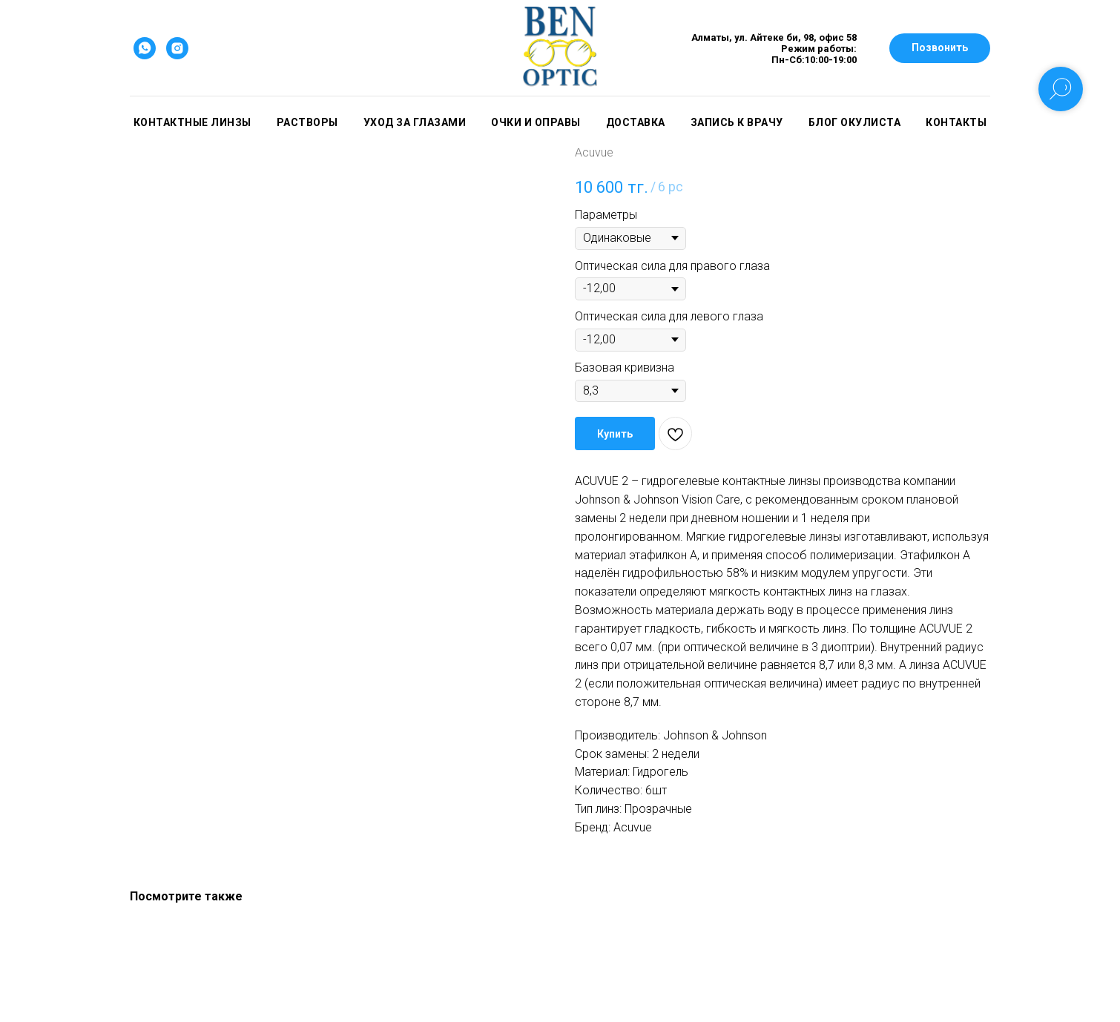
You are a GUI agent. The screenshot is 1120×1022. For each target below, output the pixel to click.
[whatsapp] (145, 48)
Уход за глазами (415, 122)
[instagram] (177, 48)
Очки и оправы (536, 122)
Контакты (956, 122)
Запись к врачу (737, 122)
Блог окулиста (854, 122)
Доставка (635, 122)
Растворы (307, 122)
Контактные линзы (192, 122)
